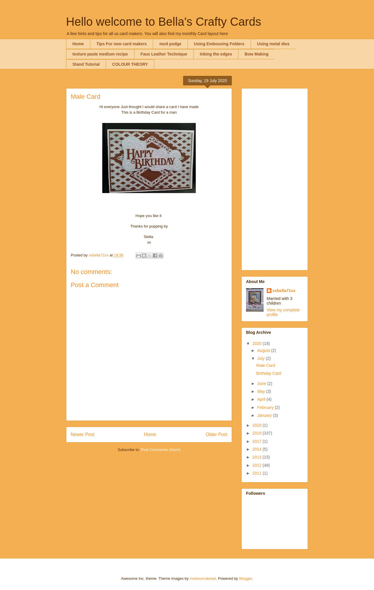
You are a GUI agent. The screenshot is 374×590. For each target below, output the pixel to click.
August (264, 350)
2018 (257, 433)
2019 (257, 425)
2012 (257, 465)
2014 (257, 449)
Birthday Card (268, 373)
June (262, 383)
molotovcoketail (203, 578)
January (265, 415)
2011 (257, 473)
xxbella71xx (284, 290)
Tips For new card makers (121, 43)
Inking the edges (216, 54)
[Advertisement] (274, 178)
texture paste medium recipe (100, 54)
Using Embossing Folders (219, 43)
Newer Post (82, 434)
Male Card (265, 365)
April (261, 399)
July (261, 358)
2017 (257, 441)
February (266, 407)
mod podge (170, 43)
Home (78, 43)
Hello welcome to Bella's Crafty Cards (163, 21)
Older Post (216, 434)
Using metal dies (273, 43)
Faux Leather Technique (164, 54)
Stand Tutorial (86, 64)
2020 (257, 343)
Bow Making (257, 54)
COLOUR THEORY (130, 64)
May (261, 391)
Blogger (245, 578)
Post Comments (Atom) (160, 449)
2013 (257, 457)
